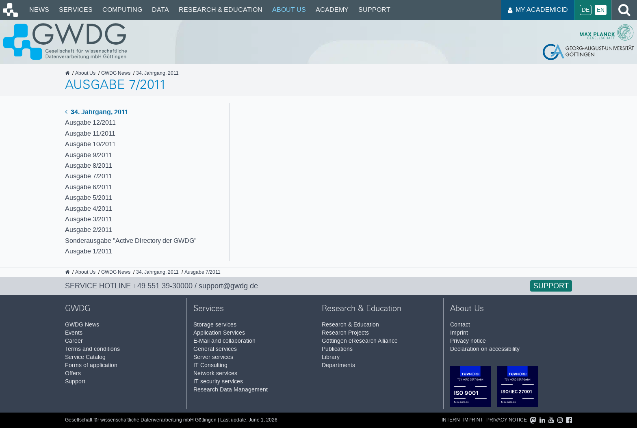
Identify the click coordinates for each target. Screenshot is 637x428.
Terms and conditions (92, 349)
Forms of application (91, 365)
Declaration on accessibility (485, 349)
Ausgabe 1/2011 (88, 251)
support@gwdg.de (228, 286)
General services (215, 349)
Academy (332, 9)
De (585, 10)
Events (73, 333)
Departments (338, 365)
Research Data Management (230, 390)
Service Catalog (85, 357)
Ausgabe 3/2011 (88, 219)
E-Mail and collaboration (224, 341)
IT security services (218, 381)
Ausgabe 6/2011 (88, 187)
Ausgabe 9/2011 (88, 154)
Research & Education (220, 9)
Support (374, 9)
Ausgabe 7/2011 (88, 176)
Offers (73, 373)
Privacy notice (468, 341)
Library (331, 357)
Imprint (459, 333)
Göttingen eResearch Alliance (360, 341)
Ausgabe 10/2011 (90, 144)
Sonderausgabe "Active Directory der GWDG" (131, 240)
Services (76, 9)
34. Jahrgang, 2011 (96, 111)
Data (160, 9)
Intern (451, 420)
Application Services (219, 333)
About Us (289, 9)
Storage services (214, 325)
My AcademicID (538, 9)
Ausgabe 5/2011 (88, 197)
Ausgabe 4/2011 (88, 208)
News (39, 9)
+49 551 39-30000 (163, 286)
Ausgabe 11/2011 (90, 133)
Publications (337, 349)
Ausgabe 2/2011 (88, 229)
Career (74, 341)
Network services (215, 373)
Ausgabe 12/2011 (90, 122)
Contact (460, 325)
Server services (213, 357)
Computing (122, 9)
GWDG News (82, 325)
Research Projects (345, 333)
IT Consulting (210, 365)
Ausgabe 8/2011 (88, 165)
